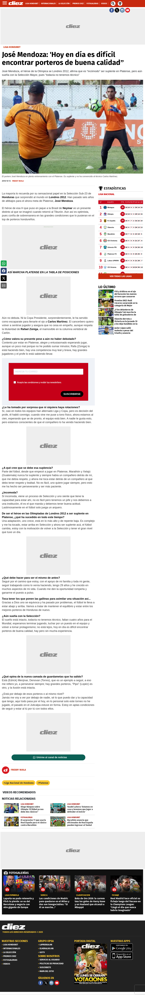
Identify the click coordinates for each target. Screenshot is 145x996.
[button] (4, 263)
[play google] (127, 947)
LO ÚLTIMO (106, 287)
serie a (44, 895)
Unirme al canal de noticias (51, 757)
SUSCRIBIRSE (71, 394)
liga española (12, 895)
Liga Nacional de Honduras (19, 782)
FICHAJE (115, 895)
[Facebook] (40, 983)
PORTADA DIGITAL (85, 941)
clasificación (83, 895)
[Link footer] (13, 926)
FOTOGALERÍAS (19, 873)
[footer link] (72, 933)
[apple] (127, 956)
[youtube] (56, 983)
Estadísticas (115, 188)
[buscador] (113, 3)
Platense (43, 782)
